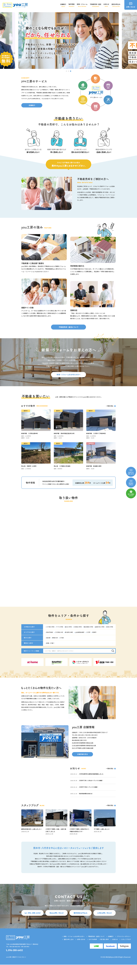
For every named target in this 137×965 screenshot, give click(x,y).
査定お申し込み (69, 939)
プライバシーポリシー (124, 936)
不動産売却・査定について (96, 936)
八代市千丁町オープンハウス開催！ (88, 787)
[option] (68, 40)
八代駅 (62, 638)
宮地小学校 (109, 627)
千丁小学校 (59, 627)
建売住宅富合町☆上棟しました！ (31, 829)
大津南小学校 (78, 627)
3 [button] (70, 71)
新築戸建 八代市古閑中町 (29, 433)
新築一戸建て (50, 643)
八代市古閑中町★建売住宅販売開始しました (91, 774)
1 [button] (66, 71)
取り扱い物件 (104, 939)
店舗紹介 (111, 936)
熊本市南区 (49, 632)
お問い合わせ (81, 939)
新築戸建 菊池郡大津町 (93, 466)
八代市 (88, 632)
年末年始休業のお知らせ (85, 793)
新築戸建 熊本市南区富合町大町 (64, 433)
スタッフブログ (126, 939)
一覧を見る (109, 406)
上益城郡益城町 (79, 632)
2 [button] (68, 71)
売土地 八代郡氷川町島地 (62, 466)
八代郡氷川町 (59, 632)
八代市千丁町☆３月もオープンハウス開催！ (91, 780)
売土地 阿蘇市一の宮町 (28, 466)
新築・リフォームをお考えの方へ (74, 936)
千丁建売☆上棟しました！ (102, 829)
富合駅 (48, 638)
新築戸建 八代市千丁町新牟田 (96, 433)
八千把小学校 (50, 627)
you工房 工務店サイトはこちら (15, 957)
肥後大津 (55, 638)
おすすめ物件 (93, 939)
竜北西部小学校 (88, 627)
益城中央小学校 (99, 627)
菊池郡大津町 (69, 632)
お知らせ (115, 939)
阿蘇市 (94, 632)
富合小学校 (68, 627)
